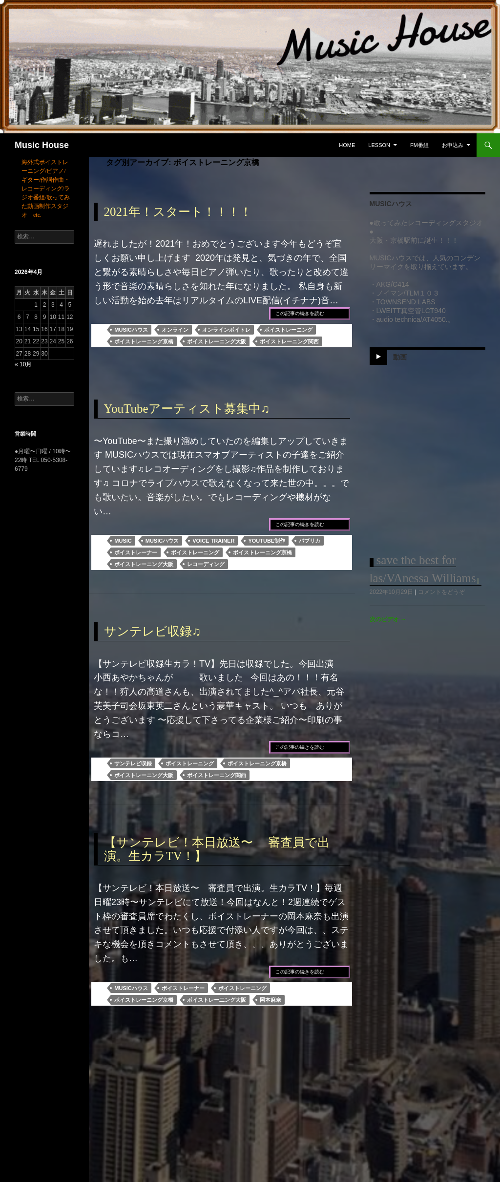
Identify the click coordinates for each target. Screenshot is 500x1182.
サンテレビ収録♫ (152, 631)
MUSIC (122, 541)
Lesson (379, 145)
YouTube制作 (266, 541)
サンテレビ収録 (133, 763)
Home (347, 145)
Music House (42, 145)
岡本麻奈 (270, 1000)
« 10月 (23, 364)
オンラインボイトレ (226, 330)
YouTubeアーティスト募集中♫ (187, 408)
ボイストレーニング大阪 (216, 341)
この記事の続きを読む (299, 313)
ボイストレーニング (288, 330)
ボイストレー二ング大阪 (216, 1000)
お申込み (452, 145)
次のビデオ (388, 619)
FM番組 (419, 145)
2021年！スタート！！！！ (178, 211)
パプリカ (309, 541)
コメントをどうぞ (441, 592)
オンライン (175, 330)
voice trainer (213, 541)
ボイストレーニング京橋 (143, 341)
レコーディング (206, 564)
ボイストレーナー (135, 552)
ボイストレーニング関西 (289, 341)
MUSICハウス (130, 330)
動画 (400, 357)
